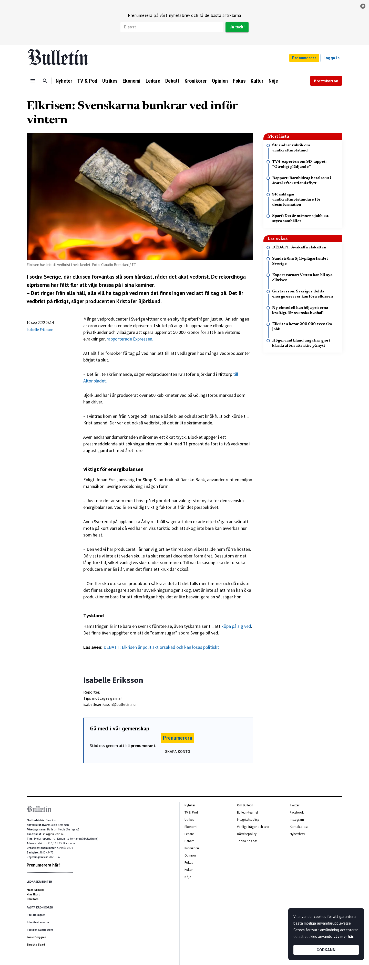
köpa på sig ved (236, 626)
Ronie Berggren (36, 937)
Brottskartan (326, 80)
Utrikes (109, 81)
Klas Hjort (33, 894)
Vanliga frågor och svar (253, 827)
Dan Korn (32, 899)
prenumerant (143, 745)
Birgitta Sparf (36, 944)
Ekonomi (131, 81)
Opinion (220, 81)
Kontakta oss (299, 827)
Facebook (297, 812)
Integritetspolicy (248, 819)
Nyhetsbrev (297, 834)
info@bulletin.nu (53, 834)
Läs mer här (343, 936)
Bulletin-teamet (247, 812)
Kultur (257, 81)
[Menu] (33, 81)
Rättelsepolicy (247, 834)
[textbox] (168, 480)
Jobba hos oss (247, 841)
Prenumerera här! (43, 865)
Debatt (172, 81)
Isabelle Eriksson (40, 329)
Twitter (294, 805)
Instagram (297, 819)
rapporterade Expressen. (130, 339)
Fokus (239, 81)
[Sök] (45, 81)
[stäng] (363, 6)
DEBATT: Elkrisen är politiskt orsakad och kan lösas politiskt (161, 647)
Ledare (153, 81)
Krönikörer (195, 81)
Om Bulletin (245, 805)
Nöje (273, 81)
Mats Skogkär (35, 890)
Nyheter (64, 81)
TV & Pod (87, 81)
